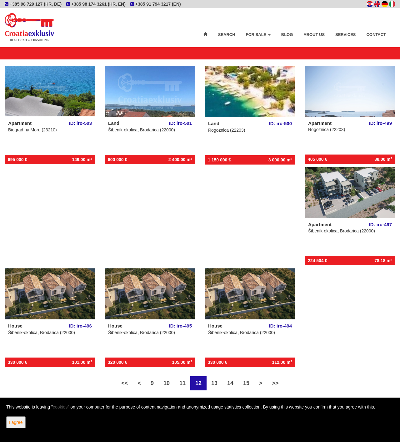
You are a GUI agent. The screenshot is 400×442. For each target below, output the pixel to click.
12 (198, 383)
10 (166, 383)
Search (226, 34)
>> (275, 383)
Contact (376, 34)
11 (182, 383)
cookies (60, 406)
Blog (287, 34)
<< (124, 383)
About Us (314, 34)
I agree (16, 422)
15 (246, 383)
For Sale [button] (258, 34)
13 (214, 383)
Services (345, 34)
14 (230, 383)
